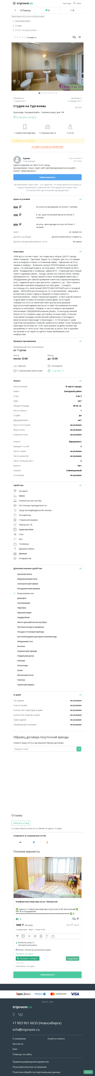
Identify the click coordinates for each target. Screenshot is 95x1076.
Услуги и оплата (56, 1038)
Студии (18, 25)
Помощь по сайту (22, 1054)
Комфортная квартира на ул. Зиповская (36, 901)
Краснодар (18, 112)
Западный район (22, 21)
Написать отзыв (21, 823)
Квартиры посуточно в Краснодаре (27, 16)
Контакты (18, 1043)
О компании (19, 1038)
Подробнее (72, 958)
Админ (26, 158)
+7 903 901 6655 (25, 1023)
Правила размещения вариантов (31, 1061)
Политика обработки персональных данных (36, 1072)
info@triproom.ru (26, 1029)
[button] (77, 3)
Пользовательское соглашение (30, 1066)
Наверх (88, 1072)
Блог (15, 1049)
